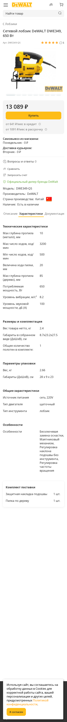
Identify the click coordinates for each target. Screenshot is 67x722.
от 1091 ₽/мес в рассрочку (24, 129)
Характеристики (31, 214)
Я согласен (16, 712)
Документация (55, 214)
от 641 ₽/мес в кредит (21, 124)
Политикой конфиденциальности (27, 702)
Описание (10, 214)
